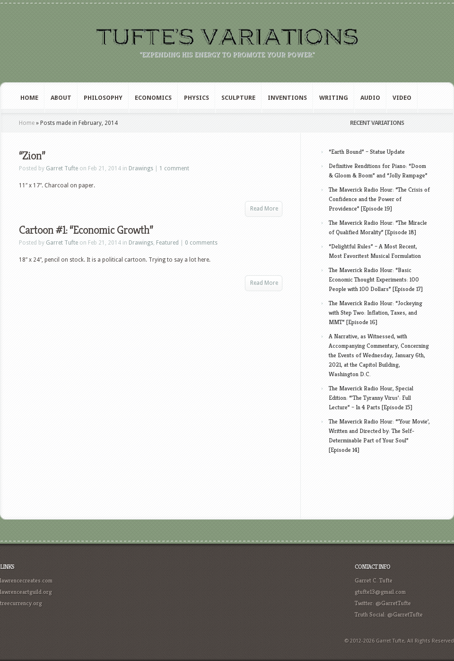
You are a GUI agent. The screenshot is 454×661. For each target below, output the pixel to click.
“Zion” (32, 156)
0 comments (201, 242)
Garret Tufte (62, 168)
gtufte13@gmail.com (380, 592)
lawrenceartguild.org (26, 592)
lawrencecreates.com (26, 580)
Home (29, 97)
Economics (153, 97)
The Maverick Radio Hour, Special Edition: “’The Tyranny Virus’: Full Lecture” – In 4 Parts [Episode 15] (371, 397)
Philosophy (103, 97)
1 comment (174, 168)
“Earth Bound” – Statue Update (367, 152)
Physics (196, 97)
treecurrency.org (21, 603)
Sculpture (238, 97)
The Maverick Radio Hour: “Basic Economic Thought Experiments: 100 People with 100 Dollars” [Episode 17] (376, 279)
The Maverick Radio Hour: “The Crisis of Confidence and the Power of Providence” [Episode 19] (379, 198)
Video (402, 97)
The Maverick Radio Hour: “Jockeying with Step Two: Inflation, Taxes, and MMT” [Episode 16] (375, 312)
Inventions (287, 97)
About (61, 97)
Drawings (141, 168)
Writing (333, 97)
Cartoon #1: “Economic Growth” (86, 230)
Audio (370, 97)
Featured (167, 242)
